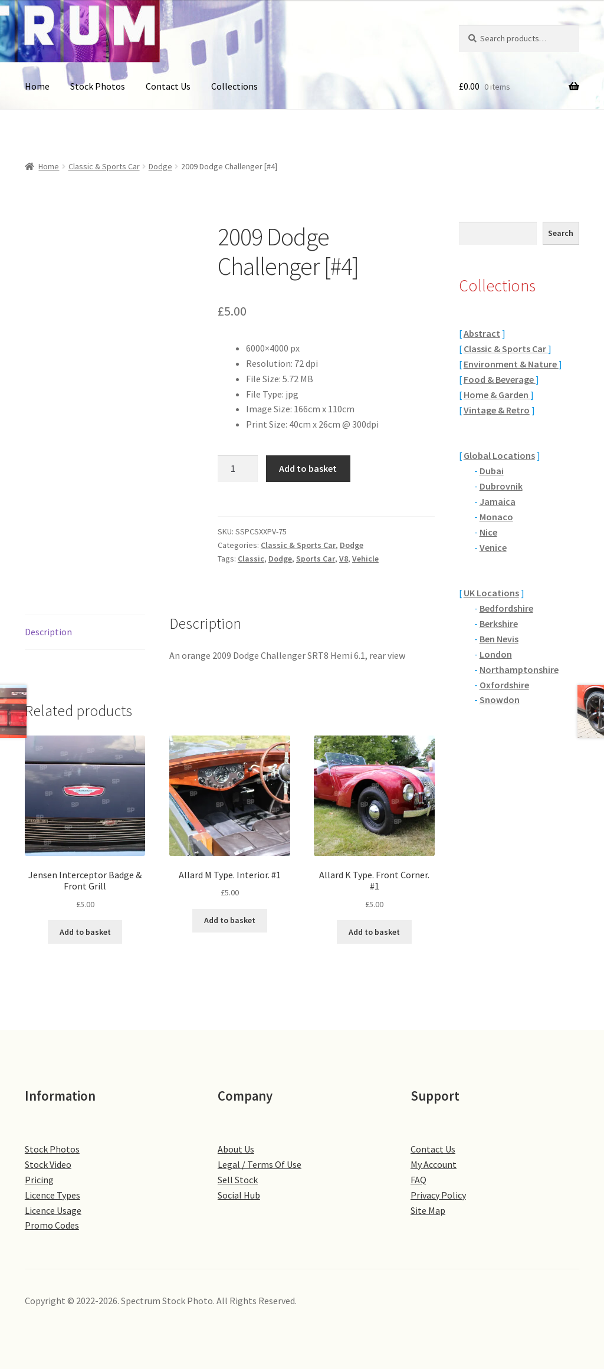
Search (560, 233)
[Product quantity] (238, 468)
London (496, 654)
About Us (236, 1149)
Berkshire (499, 623)
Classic (251, 558)
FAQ (418, 1180)
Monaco (496, 517)
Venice (493, 547)
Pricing (39, 1180)
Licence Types (52, 1195)
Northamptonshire (519, 669)
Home (37, 86)
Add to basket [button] (85, 932)
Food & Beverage (500, 379)
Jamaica (498, 501)
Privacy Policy (438, 1195)
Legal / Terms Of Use (259, 1164)
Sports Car (315, 558)
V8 (343, 558)
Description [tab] (48, 632)
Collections (234, 86)
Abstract (482, 333)
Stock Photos (97, 86)
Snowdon (500, 699)
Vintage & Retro (497, 410)
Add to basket (308, 468)
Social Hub (239, 1195)
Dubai (492, 471)
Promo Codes (52, 1225)
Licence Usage (53, 1210)
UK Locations (491, 593)
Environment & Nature (511, 364)
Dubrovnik (501, 486)
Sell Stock (238, 1180)
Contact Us (168, 86)
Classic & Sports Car (104, 166)
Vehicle (365, 558)
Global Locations (499, 455)
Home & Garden (497, 394)
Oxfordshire (504, 685)
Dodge (160, 166)
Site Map (428, 1210)
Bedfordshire (506, 608)
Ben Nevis (499, 639)
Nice (488, 532)
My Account (434, 1164)
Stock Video (48, 1164)
